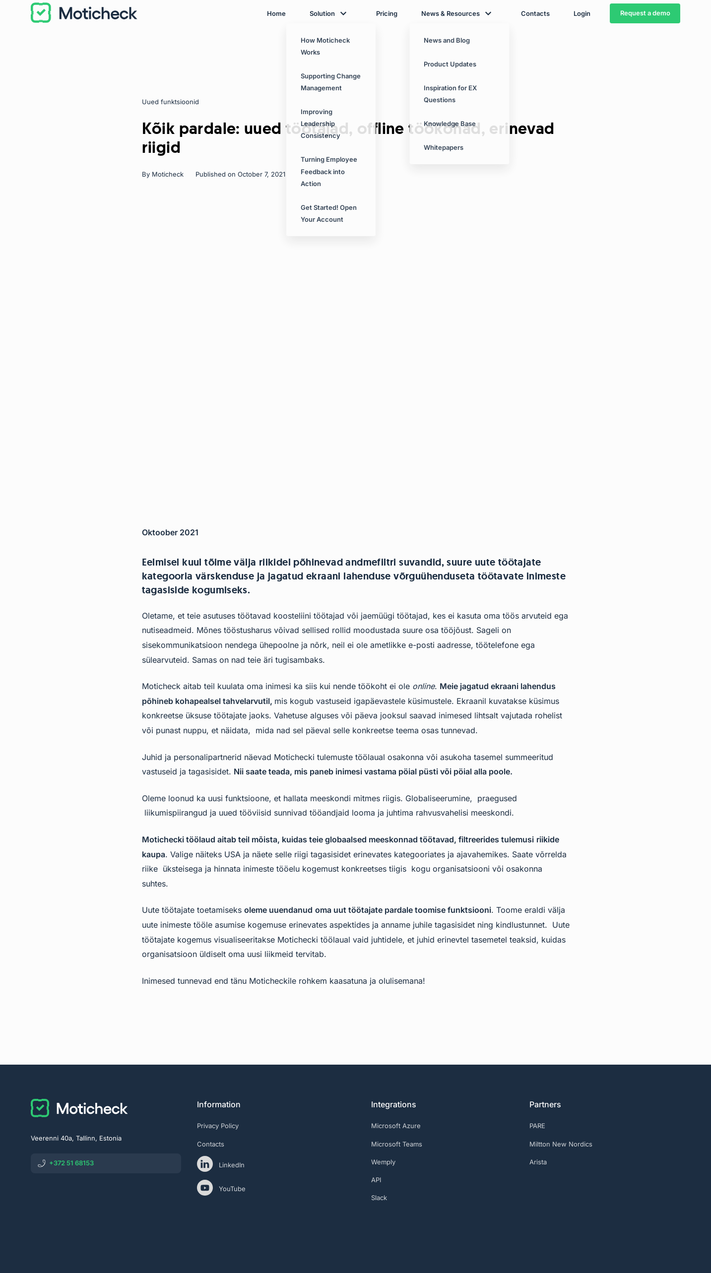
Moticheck (168, 174)
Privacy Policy (218, 1126)
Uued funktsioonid (170, 102)
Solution (322, 41)
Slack (379, 1198)
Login (582, 41)
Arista (538, 1162)
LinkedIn (221, 1164)
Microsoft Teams (396, 1144)
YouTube (221, 1188)
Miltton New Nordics (560, 1144)
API (376, 1180)
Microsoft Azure (396, 1126)
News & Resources (450, 41)
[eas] (604, 1203)
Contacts (535, 41)
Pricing (386, 41)
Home (276, 41)
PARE (537, 1126)
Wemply (383, 1162)
